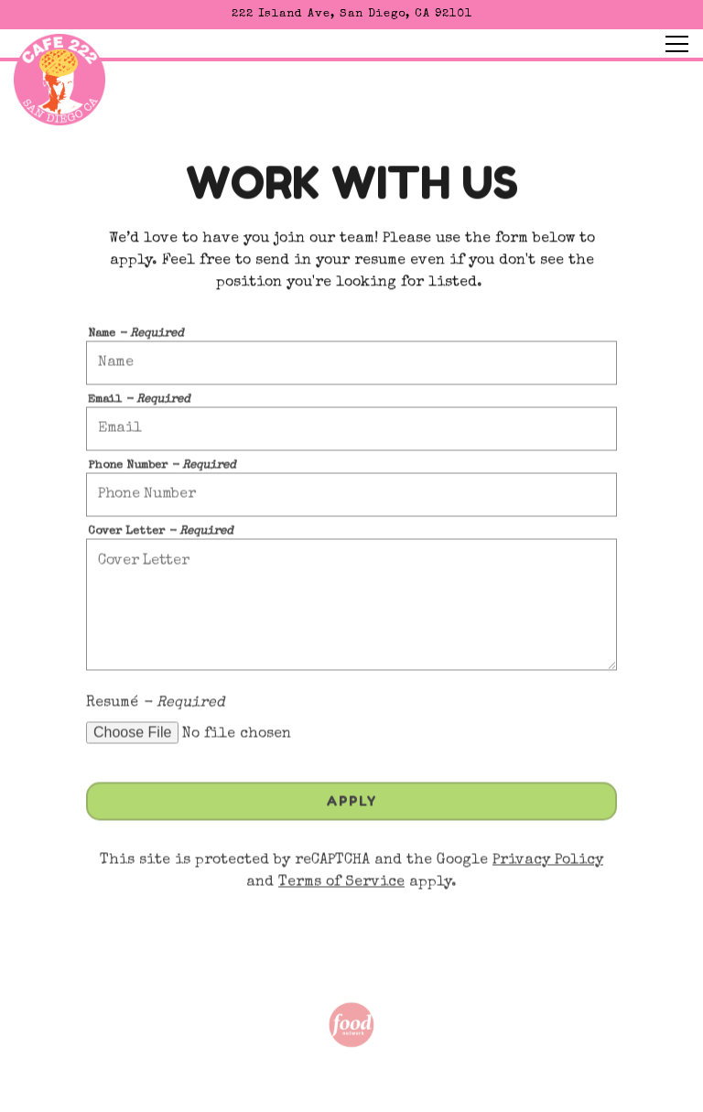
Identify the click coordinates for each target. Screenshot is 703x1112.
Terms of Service (341, 886)
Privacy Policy (547, 864)
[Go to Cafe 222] (351, 14)
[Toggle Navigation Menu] (677, 44)
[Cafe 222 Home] (59, 78)
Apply (351, 805)
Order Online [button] (351, 1088)
